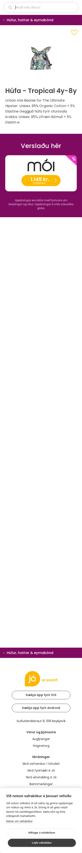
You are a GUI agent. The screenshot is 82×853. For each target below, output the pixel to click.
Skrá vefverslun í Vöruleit (41, 763)
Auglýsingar (41, 739)
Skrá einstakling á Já (41, 777)
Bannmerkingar (41, 784)
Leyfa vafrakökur (42, 842)
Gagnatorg (41, 746)
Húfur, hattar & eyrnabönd (30, 20)
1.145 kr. (40, 181)
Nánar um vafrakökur (19, 821)
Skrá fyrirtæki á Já (41, 770)
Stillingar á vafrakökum (41, 832)
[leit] (41, 7)
